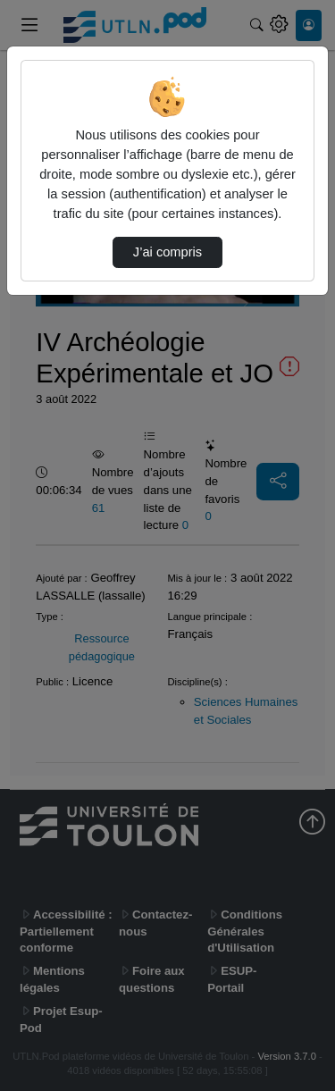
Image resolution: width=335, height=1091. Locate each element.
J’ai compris (167, 252)
